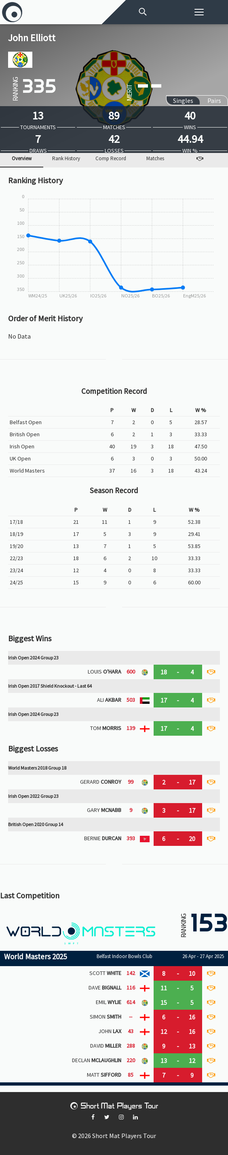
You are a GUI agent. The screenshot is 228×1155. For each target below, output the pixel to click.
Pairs (214, 100)
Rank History (66, 158)
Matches (155, 158)
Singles (183, 100)
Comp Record (110, 158)
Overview (22, 158)
